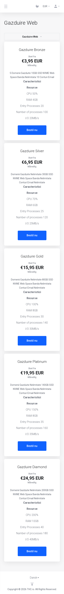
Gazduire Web (32, 36)
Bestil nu (32, 130)
